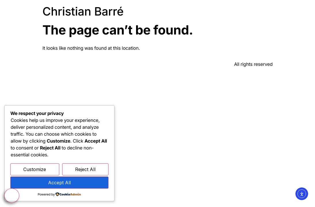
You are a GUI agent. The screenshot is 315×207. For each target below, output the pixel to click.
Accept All (59, 182)
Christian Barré (83, 11)
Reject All (85, 169)
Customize (34, 169)
